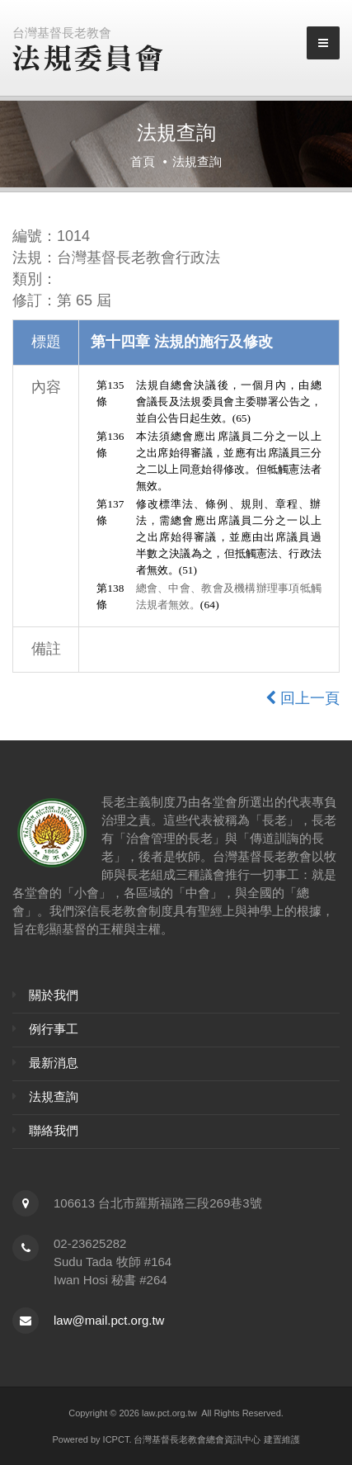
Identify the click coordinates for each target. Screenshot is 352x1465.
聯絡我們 (53, 1130)
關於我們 (53, 995)
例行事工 (53, 1029)
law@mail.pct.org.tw (109, 1320)
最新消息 (53, 1063)
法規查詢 (53, 1096)
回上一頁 (302, 698)
